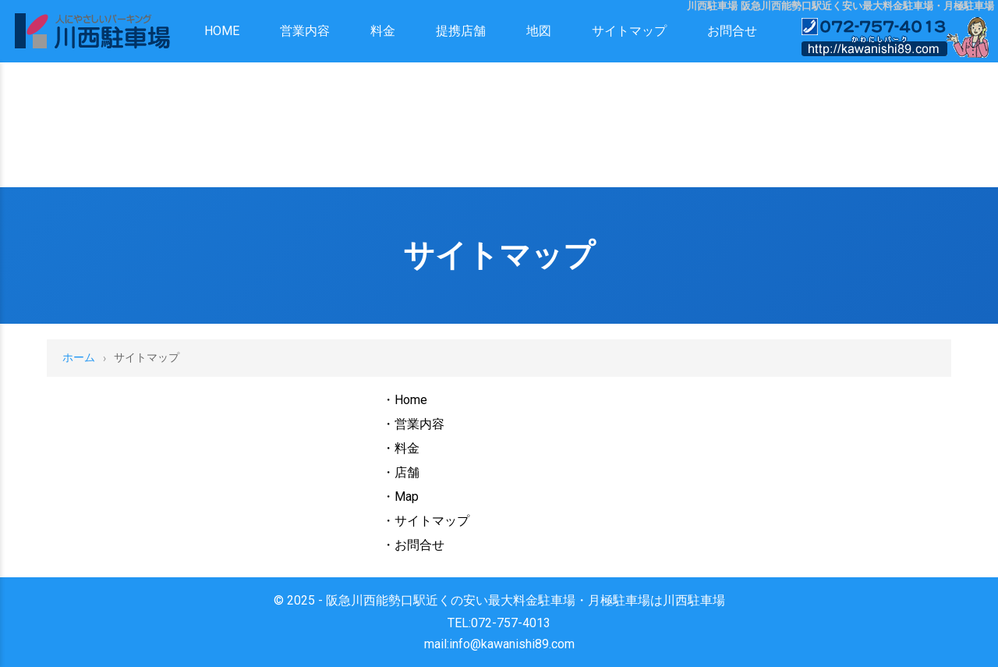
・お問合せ (413, 545)
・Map (400, 496)
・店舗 (400, 472)
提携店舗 (461, 30)
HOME (221, 30)
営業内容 (305, 30)
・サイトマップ (425, 520)
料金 (382, 30)
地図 (538, 30)
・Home (404, 399)
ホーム (78, 357)
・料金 (400, 448)
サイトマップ (629, 30)
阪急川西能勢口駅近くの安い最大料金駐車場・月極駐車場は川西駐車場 (525, 600)
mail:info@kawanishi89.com (499, 644)
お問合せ (732, 30)
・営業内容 (413, 424)
